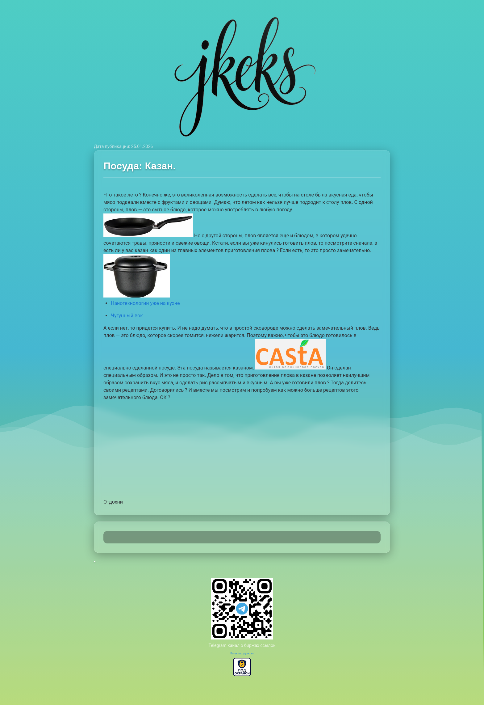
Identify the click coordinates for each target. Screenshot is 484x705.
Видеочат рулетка (242, 653)
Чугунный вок (127, 316)
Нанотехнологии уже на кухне (145, 303)
